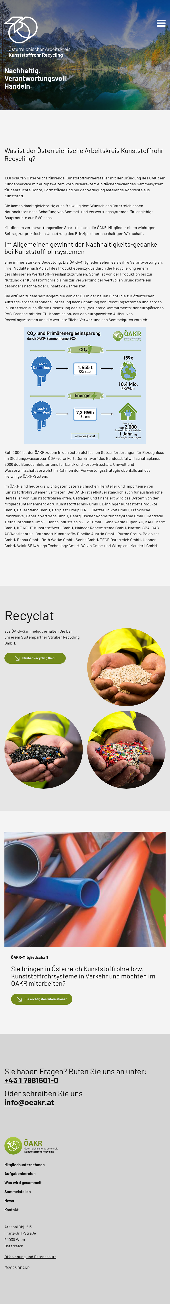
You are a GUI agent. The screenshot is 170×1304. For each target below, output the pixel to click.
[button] (35, 658)
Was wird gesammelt (23, 1182)
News (9, 1200)
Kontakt (11, 1209)
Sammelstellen (17, 1191)
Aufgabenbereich (20, 1173)
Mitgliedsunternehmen (24, 1164)
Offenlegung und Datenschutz (30, 1256)
